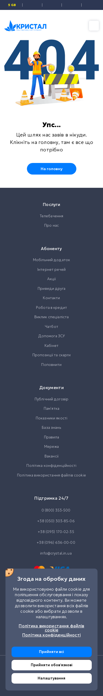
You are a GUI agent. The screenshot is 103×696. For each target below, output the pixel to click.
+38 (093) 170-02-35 (51, 532)
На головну (52, 168)
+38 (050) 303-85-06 (51, 521)
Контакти (51, 298)
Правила (51, 437)
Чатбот (51, 326)
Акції (51, 279)
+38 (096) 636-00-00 (51, 542)
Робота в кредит (51, 307)
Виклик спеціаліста (51, 317)
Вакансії (51, 456)
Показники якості (51, 418)
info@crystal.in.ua (51, 553)
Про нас (51, 225)
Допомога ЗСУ (51, 336)
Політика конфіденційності (51, 465)
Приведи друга (51, 288)
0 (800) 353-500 (52, 510)
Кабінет (51, 345)
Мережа (51, 446)
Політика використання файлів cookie (51, 475)
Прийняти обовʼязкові (52, 665)
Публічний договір (51, 399)
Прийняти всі (51, 651)
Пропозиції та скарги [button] (51, 355)
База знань (51, 427)
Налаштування (51, 678)
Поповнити (51, 364)
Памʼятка (51, 408)
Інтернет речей (51, 269)
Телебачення (51, 216)
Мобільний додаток (51, 260)
